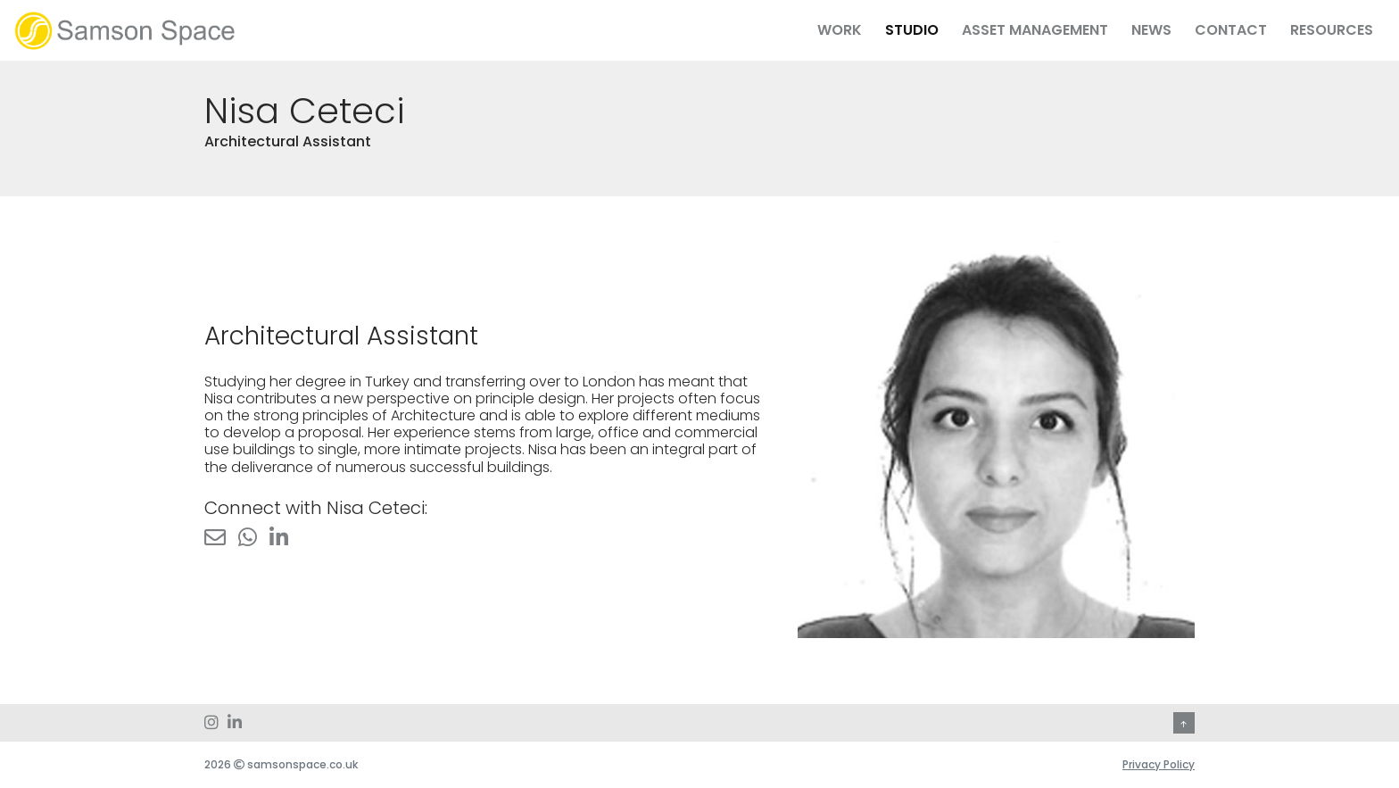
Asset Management (1035, 30)
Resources (1331, 30)
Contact (1231, 30)
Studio (912, 30)
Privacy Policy (1158, 764)
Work (839, 30)
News (1151, 30)
